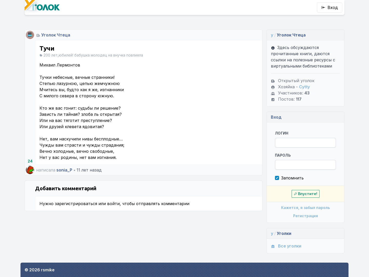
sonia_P (64, 170)
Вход (329, 7)
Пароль (283, 155)
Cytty (304, 86)
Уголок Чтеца (55, 34)
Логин (282, 133)
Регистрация (305, 216)
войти (113, 203)
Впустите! (305, 194)
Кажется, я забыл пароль (305, 207)
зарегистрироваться (76, 203)
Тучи (46, 48)
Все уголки (286, 246)
